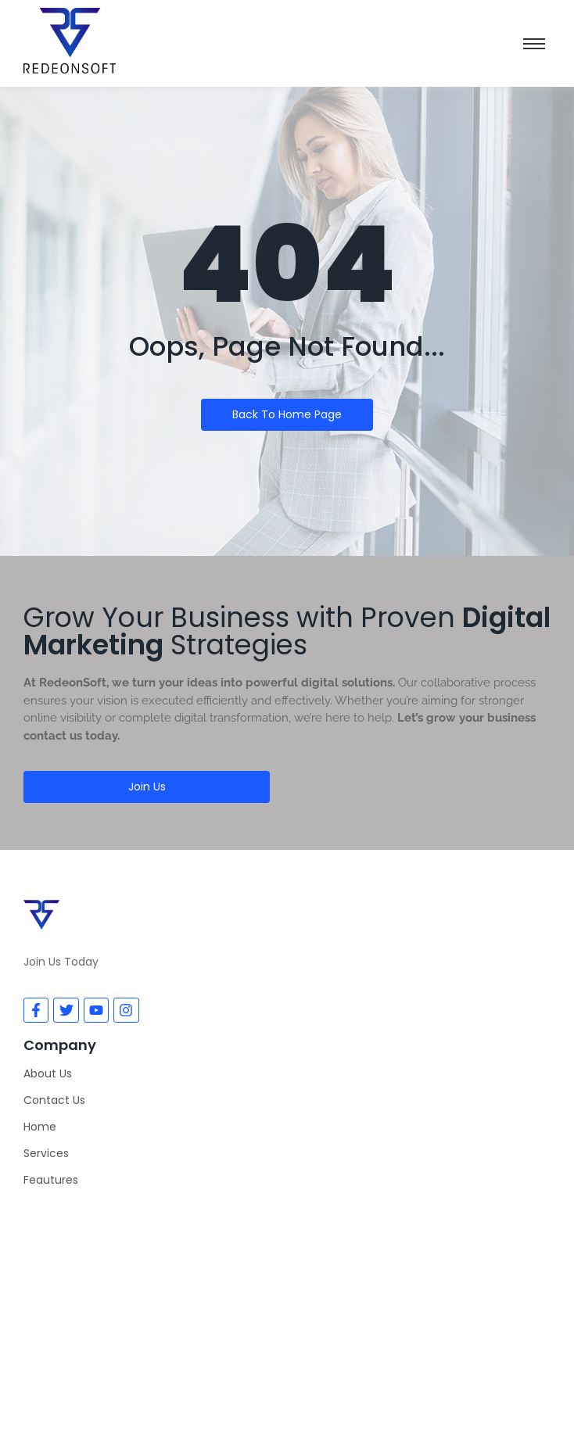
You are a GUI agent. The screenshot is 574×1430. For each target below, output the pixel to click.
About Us (47, 1073)
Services (46, 1153)
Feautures (50, 1180)
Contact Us (54, 1100)
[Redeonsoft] (287, 1292)
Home (39, 1126)
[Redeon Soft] (69, 40)
